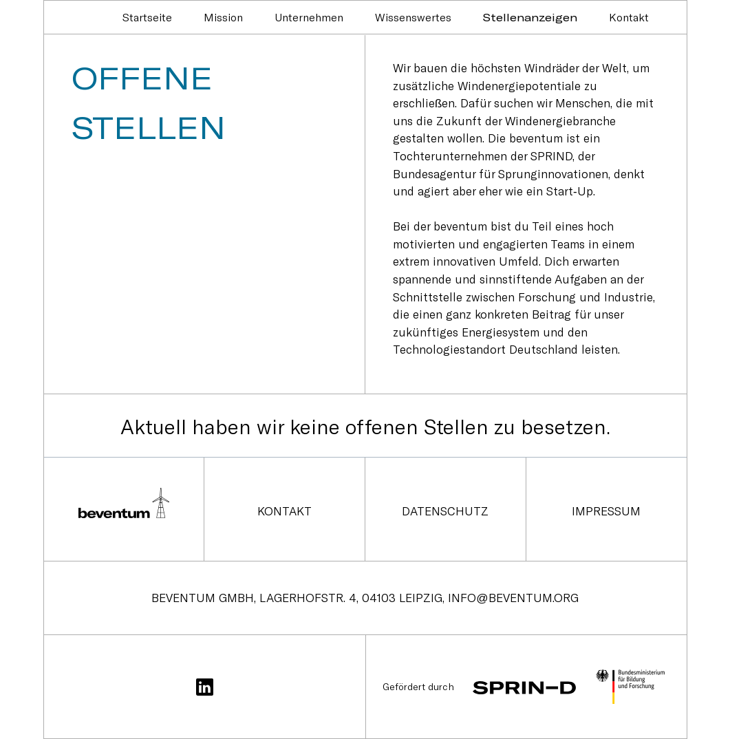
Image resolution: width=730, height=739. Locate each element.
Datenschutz (445, 510)
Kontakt (629, 16)
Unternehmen (309, 16)
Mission (223, 16)
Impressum (606, 510)
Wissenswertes (413, 16)
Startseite (147, 16)
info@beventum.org (513, 597)
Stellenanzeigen (530, 16)
